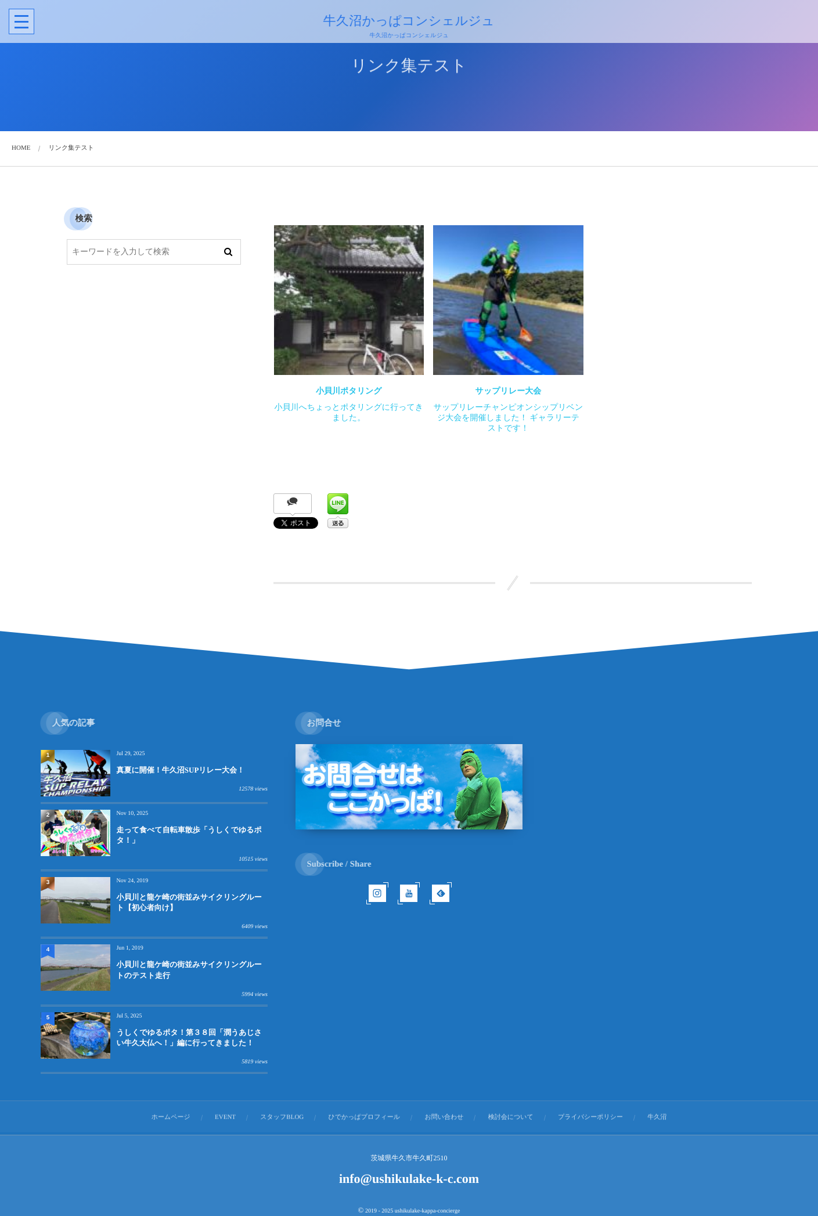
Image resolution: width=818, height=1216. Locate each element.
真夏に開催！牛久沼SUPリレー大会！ (180, 770)
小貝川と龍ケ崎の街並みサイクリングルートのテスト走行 (188, 969)
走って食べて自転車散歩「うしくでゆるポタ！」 (188, 835)
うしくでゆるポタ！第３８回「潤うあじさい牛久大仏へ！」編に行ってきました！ (189, 1037)
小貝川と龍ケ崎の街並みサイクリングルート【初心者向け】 (188, 902)
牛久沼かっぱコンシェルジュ (407, 21)
